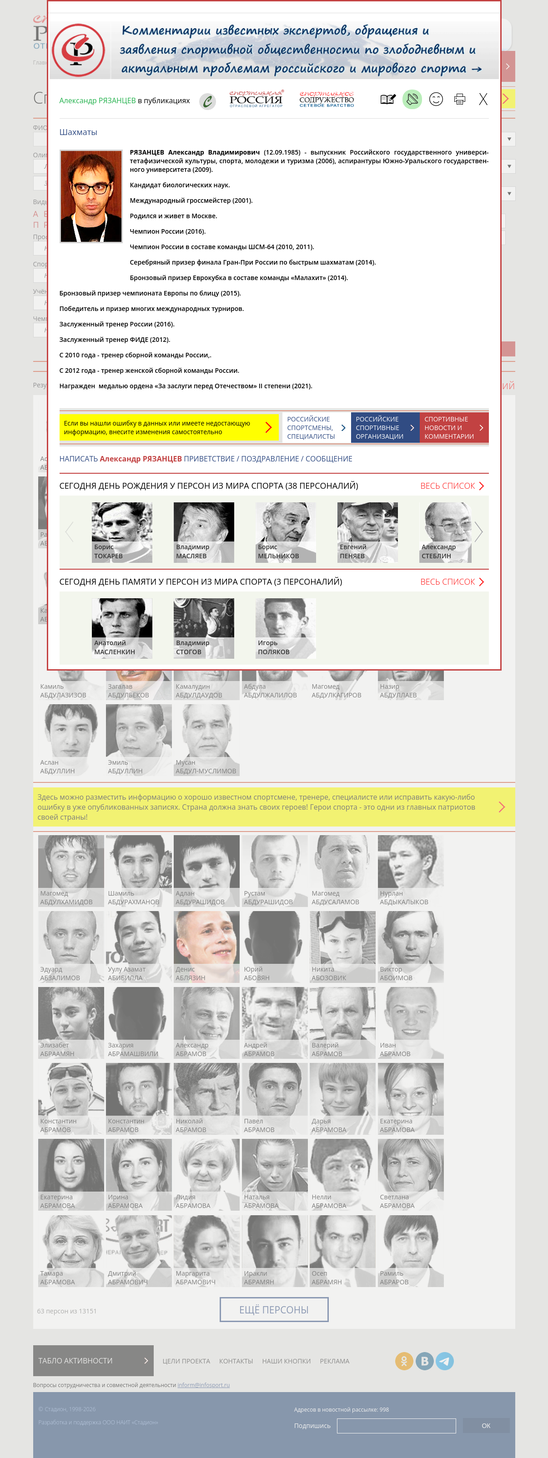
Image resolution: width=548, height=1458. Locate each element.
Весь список (447, 490)
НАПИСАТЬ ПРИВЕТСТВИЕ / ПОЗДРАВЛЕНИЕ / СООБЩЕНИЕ (206, 463)
